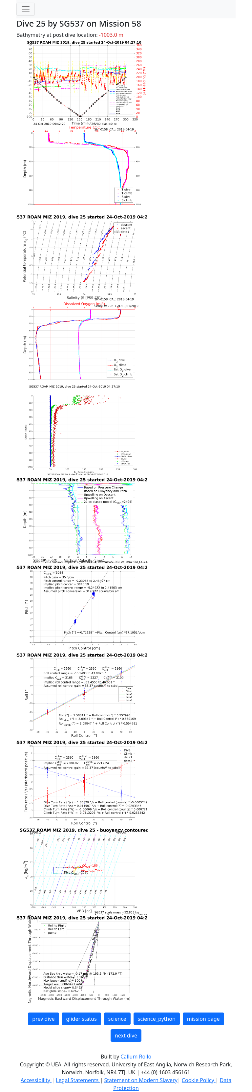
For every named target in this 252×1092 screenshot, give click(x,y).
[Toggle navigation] (25, 9)
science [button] (117, 1018)
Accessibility (36, 1080)
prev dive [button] (43, 1018)
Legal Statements (78, 1080)
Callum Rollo (135, 1056)
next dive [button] (126, 1035)
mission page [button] (203, 1018)
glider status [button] (81, 1018)
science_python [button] (157, 1018)
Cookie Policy (199, 1080)
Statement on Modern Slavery (140, 1080)
